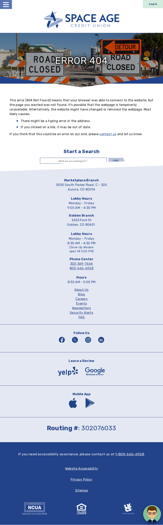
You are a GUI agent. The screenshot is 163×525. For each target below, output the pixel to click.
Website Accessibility (81, 469)
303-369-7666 (81, 264)
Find (116, 160)
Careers (81, 299)
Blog (81, 295)
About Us (81, 290)
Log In (153, 4)
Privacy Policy (81, 480)
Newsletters (81, 308)
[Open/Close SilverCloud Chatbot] (152, 514)
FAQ (82, 318)
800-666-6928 (81, 268)
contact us (107, 134)
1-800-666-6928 (129, 454)
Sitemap (81, 491)
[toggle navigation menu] (6, 4)
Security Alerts (81, 313)
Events (81, 304)
